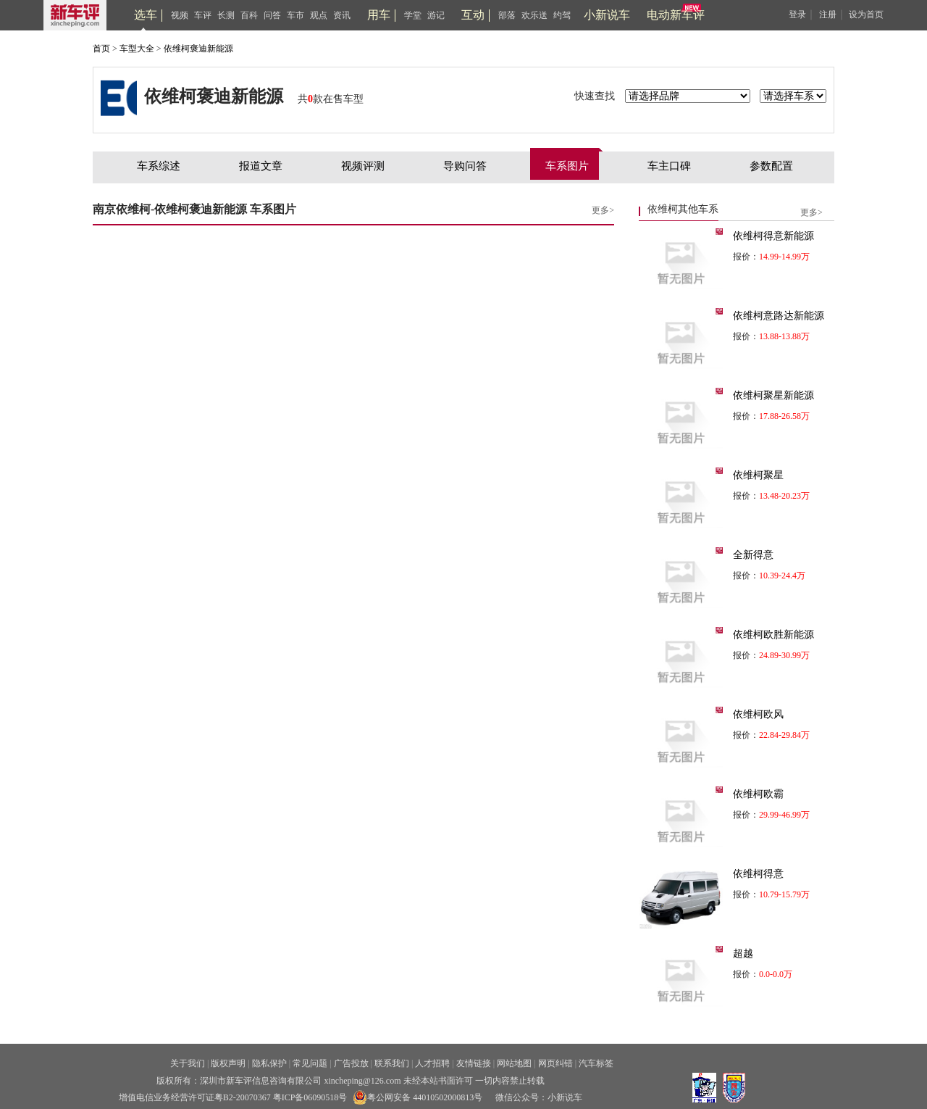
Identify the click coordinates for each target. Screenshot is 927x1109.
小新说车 (607, 15)
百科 (249, 15)
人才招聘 (432, 1063)
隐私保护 (269, 1063)
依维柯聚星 (758, 475)
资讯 (342, 15)
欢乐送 (534, 15)
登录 (797, 14)
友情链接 (473, 1063)
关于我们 (187, 1063)
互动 (473, 15)
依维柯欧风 (758, 714)
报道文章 (260, 166)
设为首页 (866, 14)
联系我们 (391, 1063)
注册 (827, 14)
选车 (145, 15)
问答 (272, 15)
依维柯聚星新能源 (773, 395)
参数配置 (771, 166)
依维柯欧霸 (758, 794)
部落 (507, 15)
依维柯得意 (758, 873)
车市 (295, 15)
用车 (378, 15)
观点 (318, 15)
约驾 (562, 15)
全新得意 (753, 554)
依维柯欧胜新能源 (773, 634)
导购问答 (465, 166)
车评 (202, 15)
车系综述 (158, 166)
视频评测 (363, 166)
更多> (603, 210)
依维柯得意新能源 (773, 235)
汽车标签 (596, 1063)
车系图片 (567, 166)
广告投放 (351, 1063)
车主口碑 (669, 166)
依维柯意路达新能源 (778, 315)
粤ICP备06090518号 (310, 1097)
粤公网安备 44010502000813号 (417, 1097)
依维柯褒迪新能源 (198, 48)
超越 (743, 953)
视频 (179, 15)
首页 (101, 48)
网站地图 (514, 1063)
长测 (226, 15)
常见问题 (310, 1063)
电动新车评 (676, 15)
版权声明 (228, 1063)
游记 (436, 15)
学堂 (412, 15)
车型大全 (136, 48)
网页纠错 (555, 1063)
